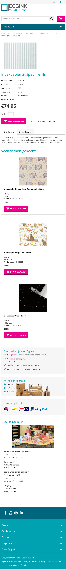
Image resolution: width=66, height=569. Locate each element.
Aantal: (4, 114)
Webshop (52, 561)
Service (6, 537)
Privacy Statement (30, 561)
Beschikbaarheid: (8, 99)
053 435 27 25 (10, 468)
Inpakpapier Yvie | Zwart (15, 316)
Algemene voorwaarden (11, 561)
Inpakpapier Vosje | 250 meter (17, 252)
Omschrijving (9, 132)
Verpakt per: (6, 88)
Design (61, 561)
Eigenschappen (25, 132)
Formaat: (4, 84)
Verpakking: (5, 92)
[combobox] (27, 18)
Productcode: (6, 80)
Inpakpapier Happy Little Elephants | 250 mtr (24, 189)
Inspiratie (7, 543)
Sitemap (42, 561)
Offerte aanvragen (14, 388)
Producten (8, 525)
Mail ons (10, 392)
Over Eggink (8, 549)
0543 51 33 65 (13, 384)
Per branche (9, 531)
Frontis (24, 565)
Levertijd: (5, 95)
